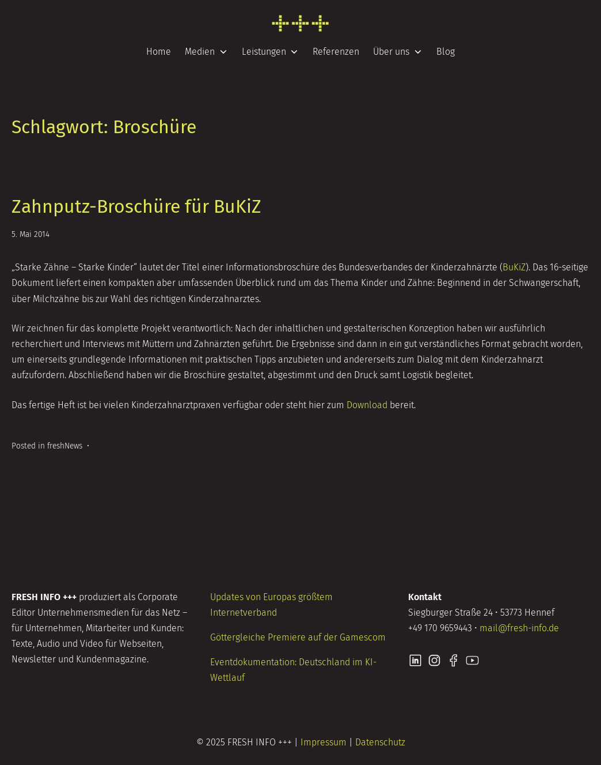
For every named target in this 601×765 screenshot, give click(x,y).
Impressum (323, 742)
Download (367, 405)
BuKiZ (514, 267)
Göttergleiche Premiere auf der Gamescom (298, 637)
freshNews (64, 446)
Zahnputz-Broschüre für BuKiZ (136, 206)
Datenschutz (380, 742)
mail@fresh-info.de (519, 628)
